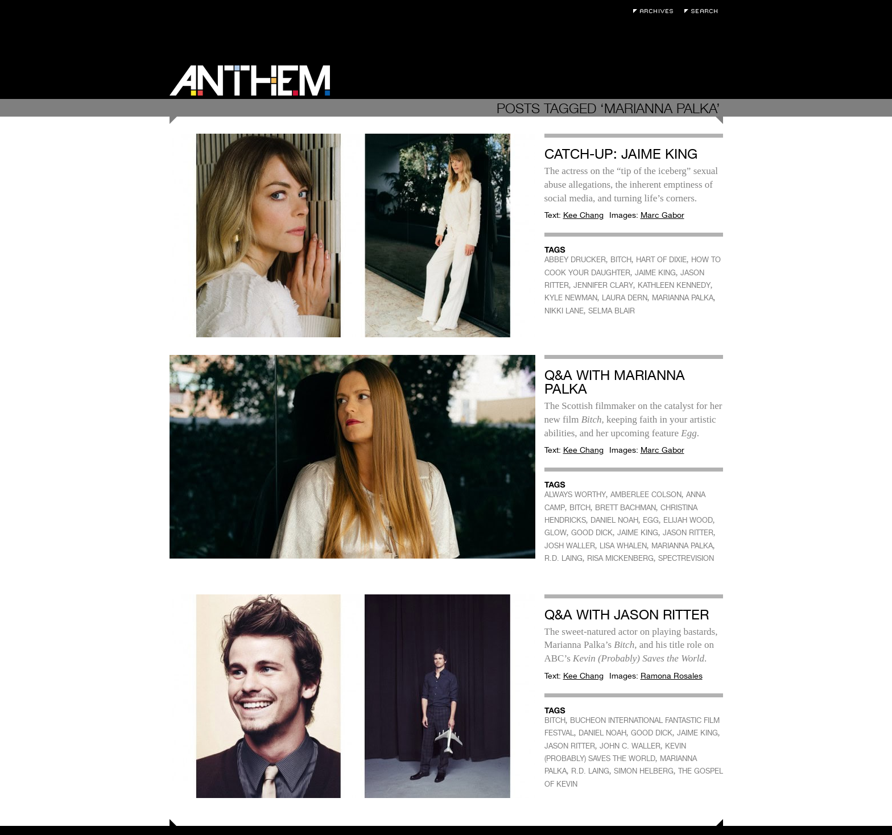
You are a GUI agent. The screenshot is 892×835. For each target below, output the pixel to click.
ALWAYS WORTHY (575, 494)
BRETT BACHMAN (625, 507)
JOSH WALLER (569, 545)
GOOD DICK (592, 532)
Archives (656, 11)
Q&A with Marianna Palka (614, 382)
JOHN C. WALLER (630, 746)
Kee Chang (583, 215)
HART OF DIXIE (661, 259)
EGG (651, 520)
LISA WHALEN (623, 545)
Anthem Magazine (250, 80)
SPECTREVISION (686, 558)
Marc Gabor (662, 215)
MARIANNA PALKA (682, 298)
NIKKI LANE (564, 311)
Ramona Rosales (672, 675)
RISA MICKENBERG (620, 558)
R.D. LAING (563, 558)
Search (703, 11)
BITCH (620, 259)
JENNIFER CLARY (603, 285)
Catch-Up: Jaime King (620, 154)
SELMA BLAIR (611, 311)
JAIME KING (655, 272)
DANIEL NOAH (614, 520)
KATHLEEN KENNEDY (674, 285)
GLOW (555, 532)
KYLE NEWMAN (570, 298)
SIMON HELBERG (644, 771)
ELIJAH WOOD (688, 520)
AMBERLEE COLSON (646, 494)
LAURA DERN (624, 298)
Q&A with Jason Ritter (626, 614)
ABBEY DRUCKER (575, 259)
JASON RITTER (688, 532)
